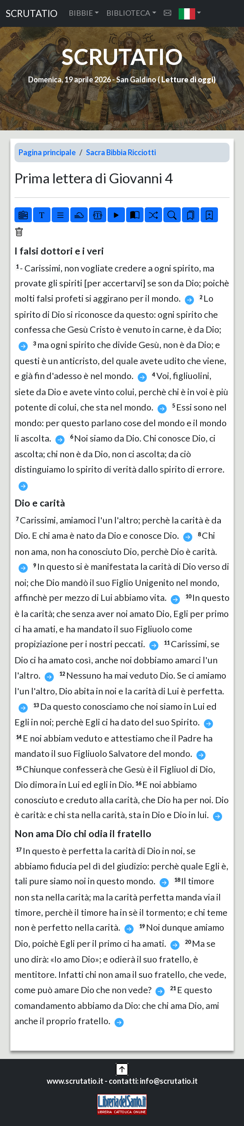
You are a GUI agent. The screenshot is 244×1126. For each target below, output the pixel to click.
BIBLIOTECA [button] (128, 12)
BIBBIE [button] (81, 12)
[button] (190, 13)
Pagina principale (47, 152)
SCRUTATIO (31, 13)
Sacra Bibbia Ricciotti (121, 152)
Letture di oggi (187, 79)
